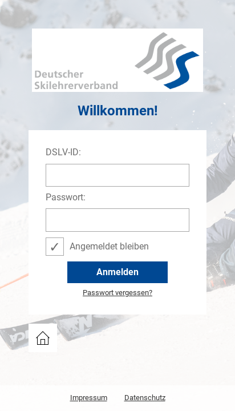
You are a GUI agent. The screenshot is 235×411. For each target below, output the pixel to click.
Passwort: (66, 197)
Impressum (88, 397)
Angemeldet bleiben (109, 246)
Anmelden (117, 272)
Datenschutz (144, 397)
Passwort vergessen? (117, 293)
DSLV (40, 334)
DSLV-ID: (63, 152)
